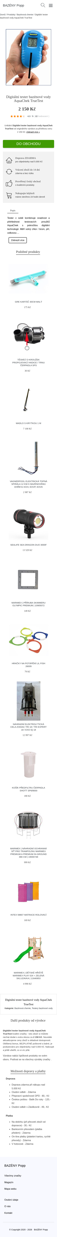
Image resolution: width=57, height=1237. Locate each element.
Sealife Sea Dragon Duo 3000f (28, 545)
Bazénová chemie (25, 14)
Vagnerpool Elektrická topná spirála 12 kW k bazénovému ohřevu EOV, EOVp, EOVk (28, 484)
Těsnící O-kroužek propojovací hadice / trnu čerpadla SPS (28, 362)
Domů (2, 14)
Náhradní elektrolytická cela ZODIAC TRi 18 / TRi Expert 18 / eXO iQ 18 (28, 727)
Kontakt (8, 1213)
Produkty (11, 14)
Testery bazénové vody (42, 1008)
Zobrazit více (17, 240)
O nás (7, 1206)
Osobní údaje (11, 1200)
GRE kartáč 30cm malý (28, 302)
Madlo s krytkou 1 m (28, 423)
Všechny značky (12, 1175)
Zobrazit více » (33, 132)
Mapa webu (10, 1189)
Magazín (8, 1182)
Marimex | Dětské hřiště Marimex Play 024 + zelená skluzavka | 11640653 (28, 975)
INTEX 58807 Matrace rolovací (28, 915)
